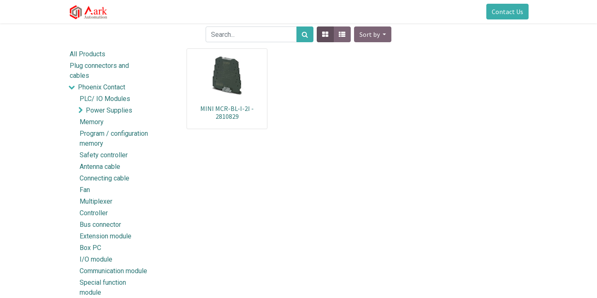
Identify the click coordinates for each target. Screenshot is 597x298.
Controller (94, 213)
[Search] (304, 34)
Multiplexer (96, 201)
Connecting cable (104, 178)
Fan (85, 190)
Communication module (113, 271)
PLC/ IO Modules (105, 99)
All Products (87, 54)
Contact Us (507, 11)
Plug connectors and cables (99, 70)
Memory (92, 122)
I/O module (96, 259)
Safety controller (104, 155)
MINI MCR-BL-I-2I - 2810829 (227, 112)
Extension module (105, 236)
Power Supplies (109, 110)
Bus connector (100, 224)
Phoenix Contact (101, 87)
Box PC (90, 248)
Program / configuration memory (114, 138)
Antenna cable (100, 167)
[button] (372, 34)
